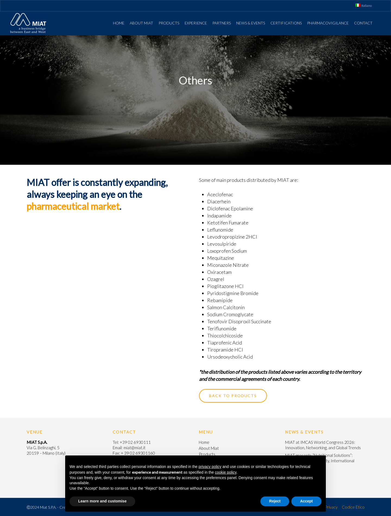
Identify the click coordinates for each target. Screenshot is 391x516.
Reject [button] (274, 501)
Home (118, 23)
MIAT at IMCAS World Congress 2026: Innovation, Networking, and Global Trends (323, 445)
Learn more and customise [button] (102, 501)
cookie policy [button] (225, 472)
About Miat (141, 23)
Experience (196, 23)
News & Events (250, 23)
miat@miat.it (135, 447)
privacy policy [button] (209, 466)
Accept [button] (306, 501)
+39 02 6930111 (135, 442)
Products (169, 23)
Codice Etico (353, 507)
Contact (363, 23)
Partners (221, 23)
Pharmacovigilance (328, 23)
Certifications (286, 23)
